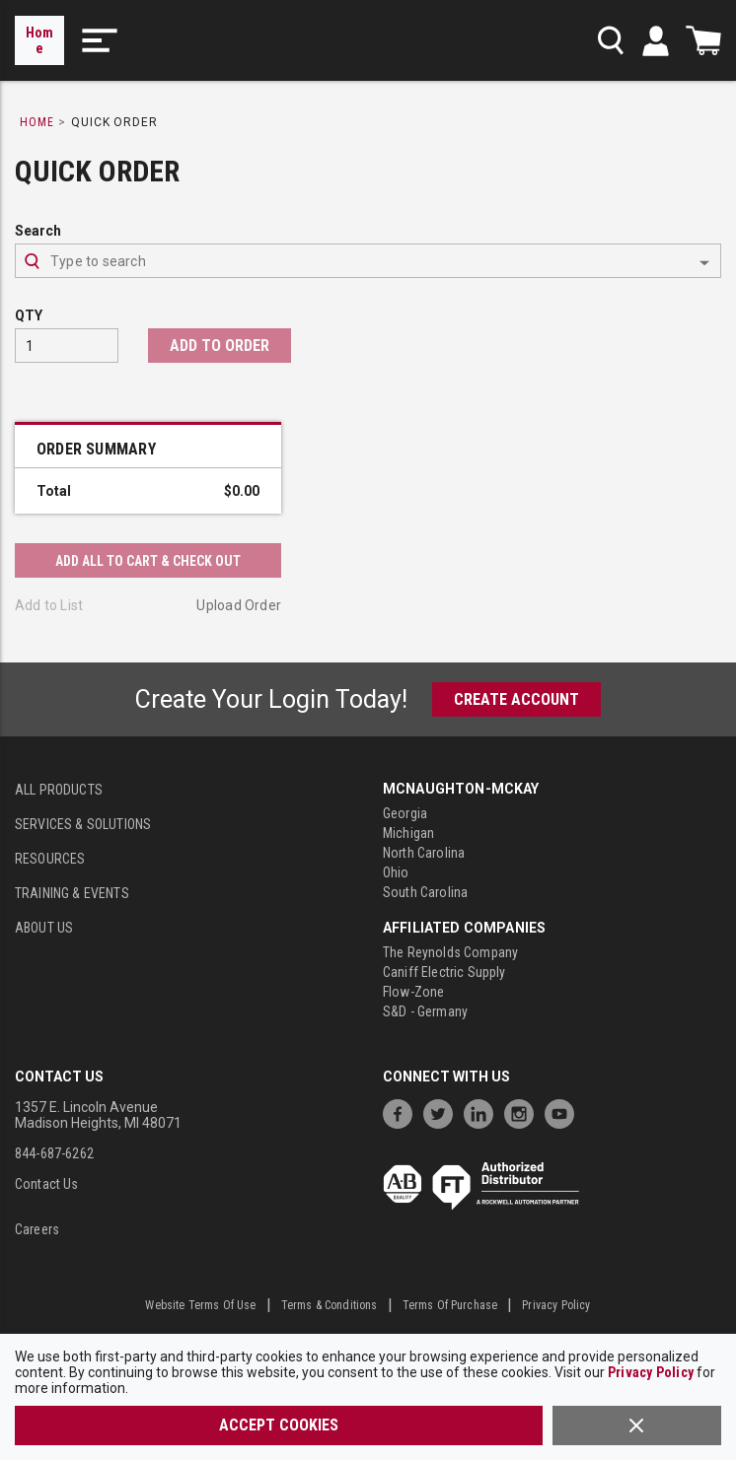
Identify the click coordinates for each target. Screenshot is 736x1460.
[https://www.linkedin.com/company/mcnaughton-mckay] (483, 1111)
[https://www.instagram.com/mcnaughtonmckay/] (524, 1111)
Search (38, 231)
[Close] (637, 1425)
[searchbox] (368, 260)
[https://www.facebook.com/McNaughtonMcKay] (402, 1111)
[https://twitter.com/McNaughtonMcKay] (443, 1111)
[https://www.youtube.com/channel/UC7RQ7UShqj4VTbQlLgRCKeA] (564, 1111)
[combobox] (368, 260)
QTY (28, 315)
